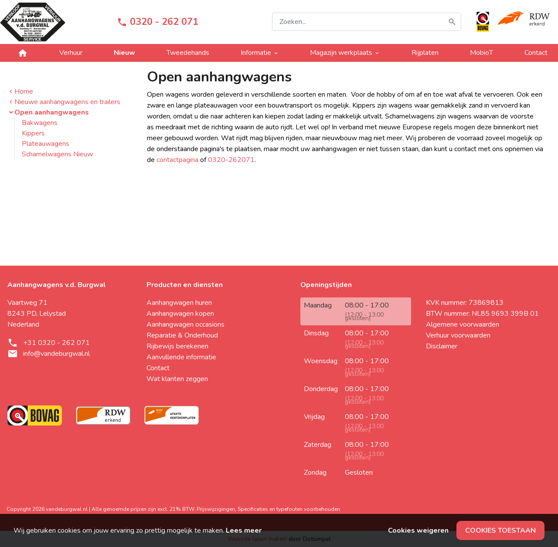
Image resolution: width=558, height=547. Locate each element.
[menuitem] (22, 53)
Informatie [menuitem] (260, 52)
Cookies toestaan (500, 530)
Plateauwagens (45, 144)
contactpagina (177, 160)
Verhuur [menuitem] (70, 52)
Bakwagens (40, 123)
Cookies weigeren (418, 530)
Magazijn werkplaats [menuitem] (345, 52)
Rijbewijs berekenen (177, 346)
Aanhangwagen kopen (180, 313)
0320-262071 (231, 160)
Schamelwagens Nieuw (57, 154)
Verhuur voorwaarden (458, 335)
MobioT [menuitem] (481, 52)
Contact (158, 368)
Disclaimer (441, 346)
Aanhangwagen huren (179, 302)
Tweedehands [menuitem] (188, 52)
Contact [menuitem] (536, 52)
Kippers (33, 133)
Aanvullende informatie (181, 357)
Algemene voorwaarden (462, 324)
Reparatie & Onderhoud (182, 335)
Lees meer (244, 530)
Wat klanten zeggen (177, 379)
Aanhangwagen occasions (185, 324)
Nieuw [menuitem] (124, 52)
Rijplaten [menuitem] (425, 52)
